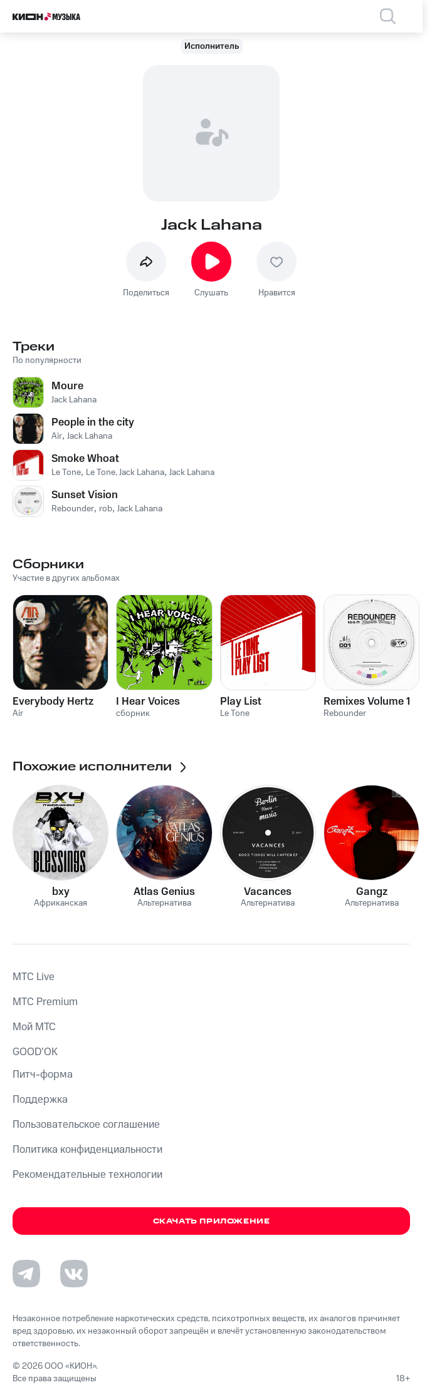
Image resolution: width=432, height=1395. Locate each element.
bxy (61, 892)
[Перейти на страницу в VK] (74, 1273)
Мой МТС (34, 1027)
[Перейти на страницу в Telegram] (26, 1273)
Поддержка (40, 1099)
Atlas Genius (164, 892)
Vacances (268, 892)
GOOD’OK (35, 1052)
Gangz (371, 892)
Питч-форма (43, 1074)
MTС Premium (45, 1001)
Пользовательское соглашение (86, 1124)
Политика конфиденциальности (87, 1149)
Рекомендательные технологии (87, 1174)
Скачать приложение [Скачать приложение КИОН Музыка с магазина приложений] (211, 1221)
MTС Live (34, 976)
